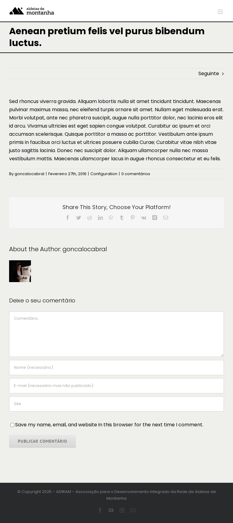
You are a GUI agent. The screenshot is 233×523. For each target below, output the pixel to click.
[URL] (116, 403)
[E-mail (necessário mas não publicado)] (116, 385)
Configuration (103, 174)
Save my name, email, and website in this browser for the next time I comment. (109, 424)
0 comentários (135, 174)
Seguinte (208, 73)
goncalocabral (29, 174)
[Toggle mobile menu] (221, 11)
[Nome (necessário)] (116, 367)
